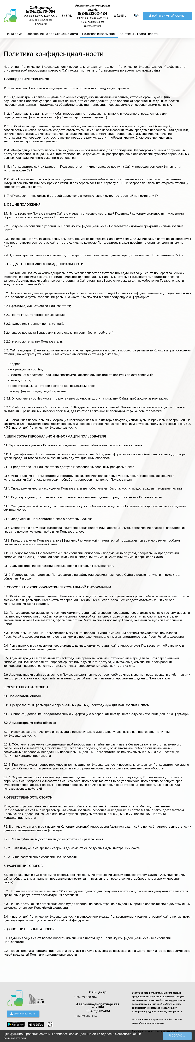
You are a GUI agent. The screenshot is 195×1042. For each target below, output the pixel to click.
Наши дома (13, 34)
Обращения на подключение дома (52, 34)
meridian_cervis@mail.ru (169, 1011)
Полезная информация (99, 34)
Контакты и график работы (139, 34)
